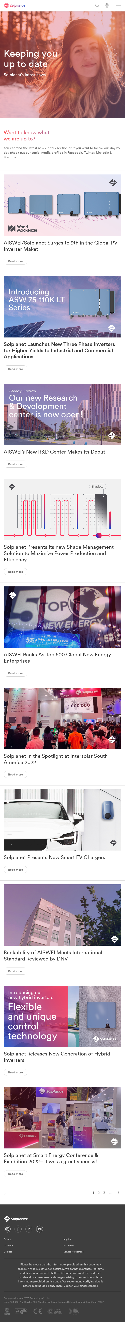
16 (117, 1192)
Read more (15, 261)
